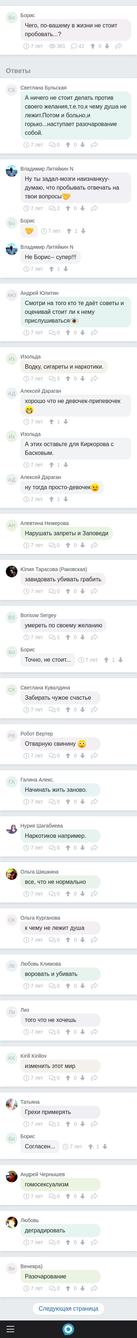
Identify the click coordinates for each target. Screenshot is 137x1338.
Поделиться (119, 45)
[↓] (106, 46)
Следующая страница (68, 1308)
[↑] (93, 46)
